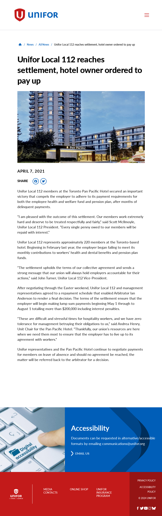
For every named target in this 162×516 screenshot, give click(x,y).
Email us (82, 453)
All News (44, 44)
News (30, 44)
